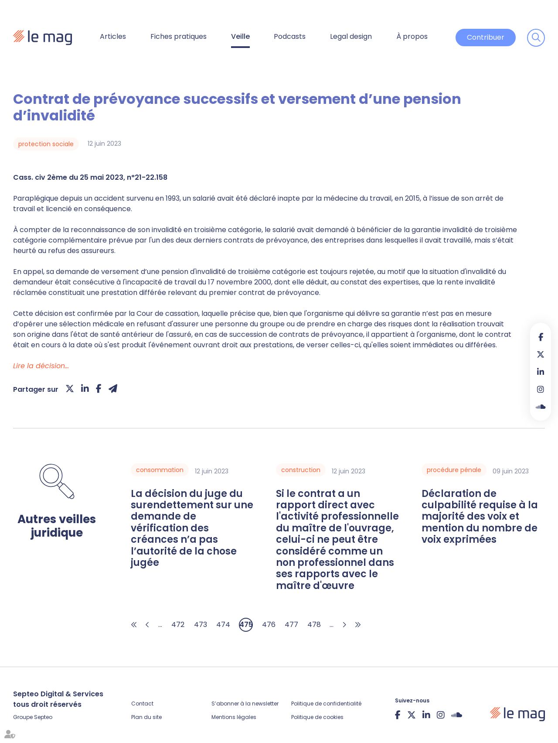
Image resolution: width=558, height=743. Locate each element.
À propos (412, 36)
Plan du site (146, 717)
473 (200, 625)
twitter (541, 354)
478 (314, 625)
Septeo (43, 717)
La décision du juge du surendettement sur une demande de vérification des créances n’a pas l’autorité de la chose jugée (192, 528)
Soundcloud (541, 407)
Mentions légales (233, 717)
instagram (541, 389)
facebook (541, 337)
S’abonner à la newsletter (245, 703)
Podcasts (290, 36)
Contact (142, 703)
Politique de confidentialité (326, 703)
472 (177, 625)
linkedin (541, 372)
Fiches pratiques (178, 36)
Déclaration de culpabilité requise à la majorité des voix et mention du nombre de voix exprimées (480, 517)
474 (223, 625)
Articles (113, 36)
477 (291, 625)
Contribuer (485, 37)
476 (269, 625)
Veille (240, 36)
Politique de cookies (317, 717)
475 (246, 625)
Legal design (351, 36)
